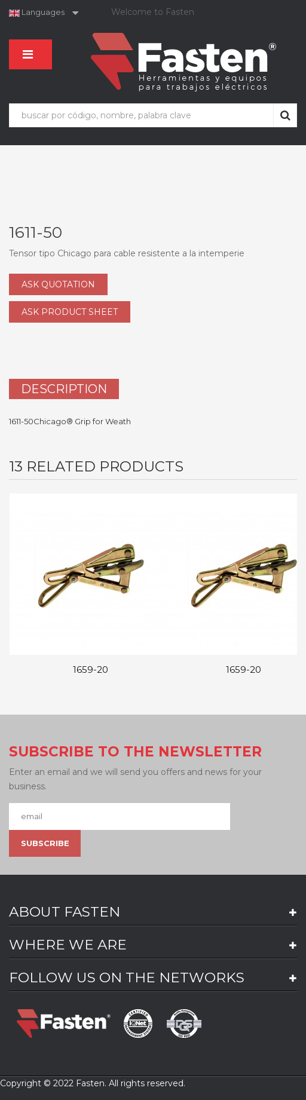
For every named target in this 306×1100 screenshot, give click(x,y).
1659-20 (90, 669)
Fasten (90, 1083)
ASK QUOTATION (58, 284)
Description (64, 389)
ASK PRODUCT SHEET (70, 312)
